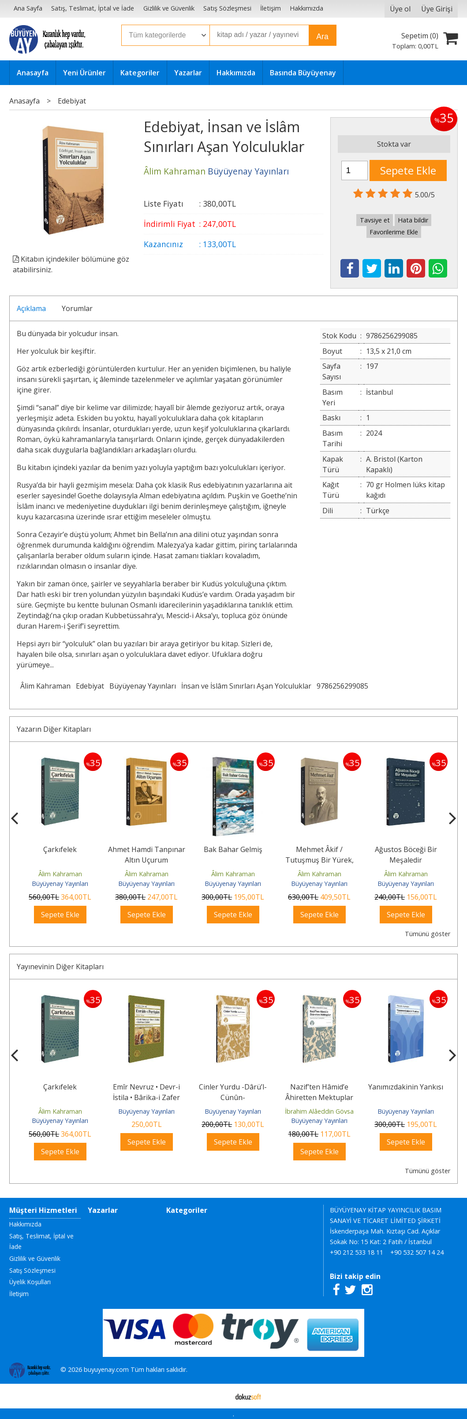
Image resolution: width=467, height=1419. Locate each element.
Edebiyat (90, 686)
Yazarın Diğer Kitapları (54, 729)
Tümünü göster (427, 934)
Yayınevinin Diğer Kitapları (60, 966)
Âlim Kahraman (45, 686)
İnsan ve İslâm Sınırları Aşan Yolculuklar (246, 686)
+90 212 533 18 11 (356, 1252)
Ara (322, 36)
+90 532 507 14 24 (417, 1252)
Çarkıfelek (60, 849)
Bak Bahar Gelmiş (233, 849)
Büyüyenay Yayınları (142, 686)
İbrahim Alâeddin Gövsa (319, 1111)
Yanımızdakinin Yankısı (405, 1087)
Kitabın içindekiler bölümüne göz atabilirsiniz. (71, 264)
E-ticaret (219, 1396)
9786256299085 (342, 686)
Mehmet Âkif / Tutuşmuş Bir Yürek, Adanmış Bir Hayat (319, 860)
